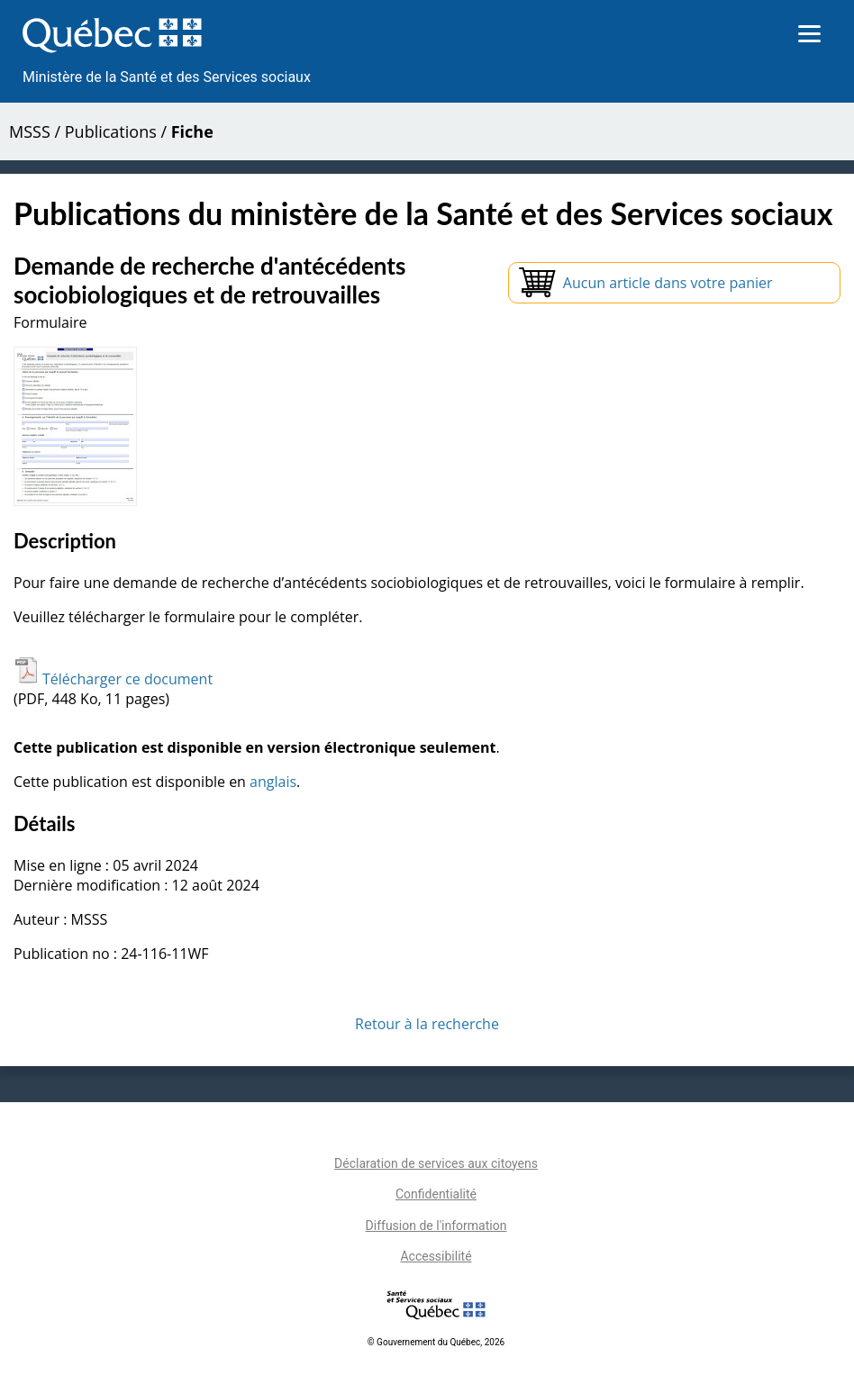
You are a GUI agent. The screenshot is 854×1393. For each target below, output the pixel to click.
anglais (273, 781)
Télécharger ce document (113, 679)
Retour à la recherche (427, 1024)
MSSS (29, 131)
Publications (111, 131)
